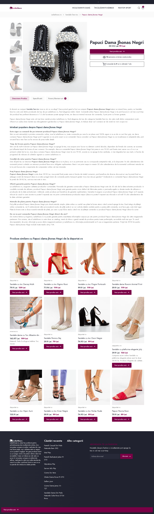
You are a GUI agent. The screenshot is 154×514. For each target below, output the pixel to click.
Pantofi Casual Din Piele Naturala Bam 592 (53, 447)
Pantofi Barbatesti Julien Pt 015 (54, 458)
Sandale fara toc (71, 14)
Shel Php (47, 452)
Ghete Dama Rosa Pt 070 (54, 477)
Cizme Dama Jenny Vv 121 (52, 487)
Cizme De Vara (50, 472)
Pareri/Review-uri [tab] (57, 98)
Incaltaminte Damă (81, 8)
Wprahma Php (49, 464)
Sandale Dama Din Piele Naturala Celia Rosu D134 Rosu (54, 495)
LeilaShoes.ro (56, 14)
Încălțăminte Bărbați (104, 8)
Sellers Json (48, 481)
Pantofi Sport (124, 8)
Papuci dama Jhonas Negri (92, 14)
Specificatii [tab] (37, 98)
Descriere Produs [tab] (19, 98)
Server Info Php (50, 468)
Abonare (126, 456)
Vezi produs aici (117, 51)
